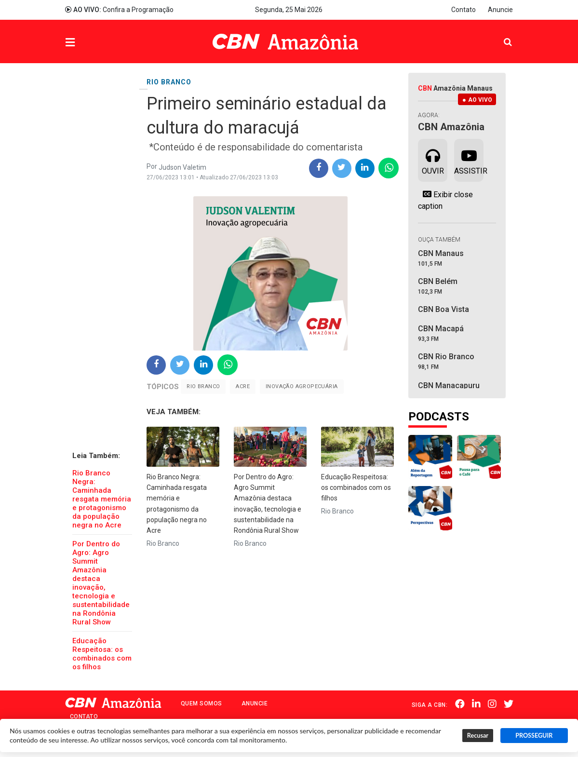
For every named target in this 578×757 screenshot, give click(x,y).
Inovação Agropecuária (301, 386)
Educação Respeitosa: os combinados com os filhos (102, 653)
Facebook (460, 704)
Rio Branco (203, 386)
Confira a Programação (119, 10)
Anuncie (500, 10)
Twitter (508, 704)
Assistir (469, 160)
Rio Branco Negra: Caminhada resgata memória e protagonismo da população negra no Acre (101, 499)
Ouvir (433, 160)
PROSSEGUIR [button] (533, 735)
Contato (463, 10)
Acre (243, 386)
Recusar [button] (477, 735)
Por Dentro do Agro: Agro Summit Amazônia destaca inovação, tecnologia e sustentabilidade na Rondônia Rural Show (101, 583)
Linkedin (476, 704)
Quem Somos (201, 703)
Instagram (492, 704)
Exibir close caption (445, 200)
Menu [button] (90, 42)
